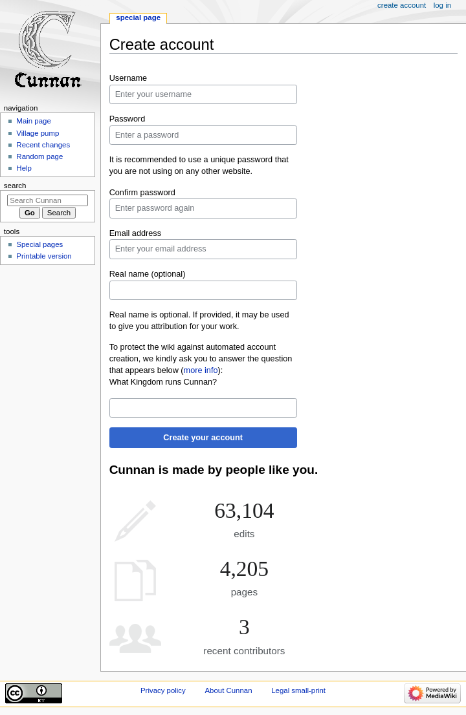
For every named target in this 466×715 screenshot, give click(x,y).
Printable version (43, 256)
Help (24, 168)
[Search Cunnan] (47, 200)
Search (15, 185)
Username (128, 78)
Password (127, 118)
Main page (33, 121)
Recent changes (43, 145)
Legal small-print (298, 690)
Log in (442, 5)
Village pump (37, 133)
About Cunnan (228, 690)
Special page (138, 17)
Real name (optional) (147, 274)
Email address (135, 233)
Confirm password (142, 192)
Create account (401, 5)
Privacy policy (163, 690)
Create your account (203, 437)
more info (201, 370)
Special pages (39, 244)
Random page (39, 156)
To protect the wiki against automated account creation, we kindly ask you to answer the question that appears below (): (201, 359)
